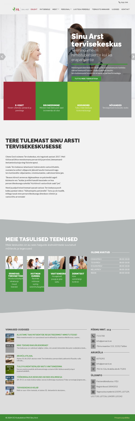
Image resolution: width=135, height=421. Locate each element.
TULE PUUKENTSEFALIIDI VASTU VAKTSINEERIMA (39, 366)
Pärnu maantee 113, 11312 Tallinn (112, 346)
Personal (65, 9)
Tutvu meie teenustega (86, 79)
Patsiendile (45, 9)
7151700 (100, 336)
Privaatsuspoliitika (121, 418)
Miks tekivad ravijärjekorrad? (32, 345)
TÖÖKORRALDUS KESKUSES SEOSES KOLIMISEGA (39, 377)
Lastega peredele (81, 9)
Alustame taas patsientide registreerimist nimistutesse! (47, 335)
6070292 (100, 358)
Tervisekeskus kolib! (27, 388)
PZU (116, 381)
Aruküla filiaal (25, 356)
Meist (55, 9)
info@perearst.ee (104, 341)
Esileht (34, 9)
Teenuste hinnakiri (100, 9)
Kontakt (126, 9)
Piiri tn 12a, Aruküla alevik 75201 (111, 369)
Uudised (115, 9)
